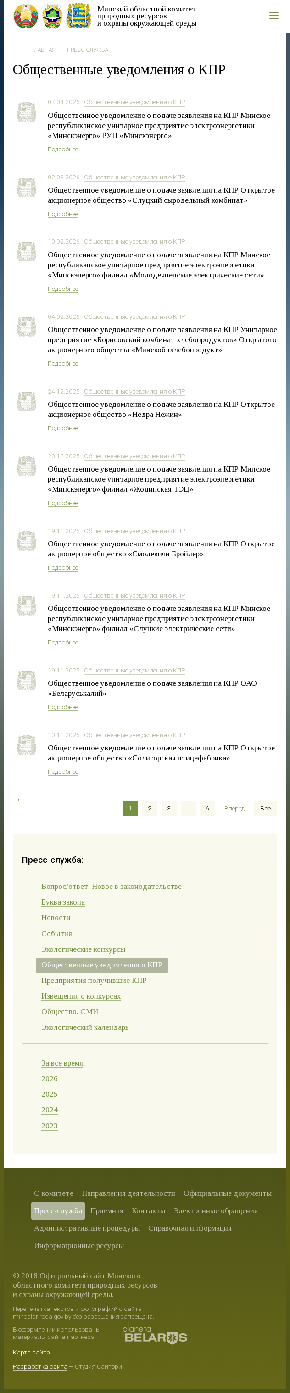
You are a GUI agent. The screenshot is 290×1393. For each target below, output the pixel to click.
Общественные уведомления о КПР (134, 101)
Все (265, 808)
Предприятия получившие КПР (94, 980)
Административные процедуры (87, 1228)
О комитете (53, 1193)
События (56, 933)
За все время (62, 1063)
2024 (49, 1109)
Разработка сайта (40, 1366)
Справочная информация (190, 1228)
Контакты (148, 1210)
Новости (56, 917)
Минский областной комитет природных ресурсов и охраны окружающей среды (146, 16)
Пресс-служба (87, 50)
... (188, 808)
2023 (49, 1125)
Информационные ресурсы (79, 1245)
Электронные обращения (215, 1210)
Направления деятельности (128, 1193)
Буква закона (63, 902)
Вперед (234, 808)
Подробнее (63, 149)
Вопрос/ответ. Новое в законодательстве (111, 886)
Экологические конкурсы (83, 949)
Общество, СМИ (69, 1011)
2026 (49, 1078)
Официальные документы (228, 1193)
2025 (49, 1094)
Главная (43, 50)
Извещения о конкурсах (81, 996)
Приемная (106, 1210)
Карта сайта (31, 1352)
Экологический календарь (85, 1027)
